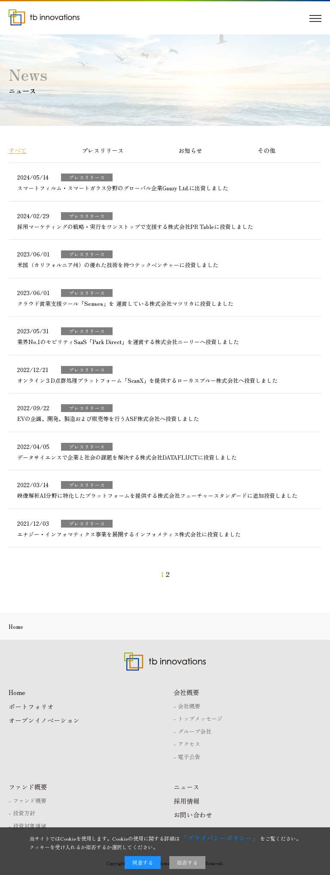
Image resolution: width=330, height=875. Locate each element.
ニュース (186, 786)
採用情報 (186, 800)
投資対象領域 (29, 826)
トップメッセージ (200, 718)
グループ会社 (194, 731)
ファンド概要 (28, 786)
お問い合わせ (193, 814)
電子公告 (189, 757)
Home (17, 692)
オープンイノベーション (44, 720)
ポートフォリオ (31, 706)
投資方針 (24, 813)
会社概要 (186, 692)
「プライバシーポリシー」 (219, 837)
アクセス (189, 744)
